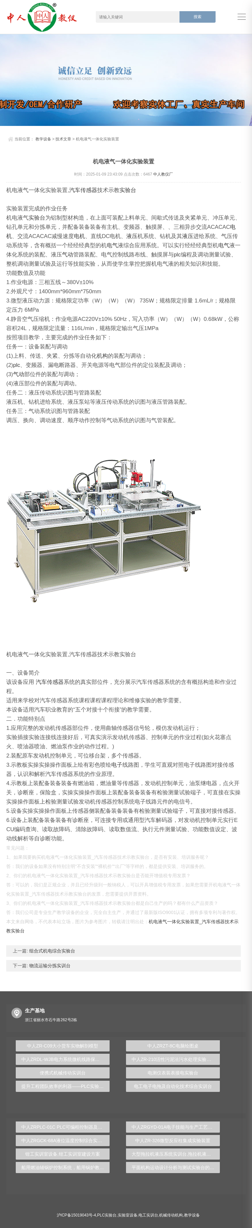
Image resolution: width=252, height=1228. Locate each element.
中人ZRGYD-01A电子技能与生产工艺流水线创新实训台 (176, 1127)
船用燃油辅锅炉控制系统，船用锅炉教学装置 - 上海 (65, 1167)
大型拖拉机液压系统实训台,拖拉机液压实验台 (176, 1154)
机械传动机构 (171, 1215)
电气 (112, 245)
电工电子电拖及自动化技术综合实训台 (173, 1086)
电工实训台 (148, 1215)
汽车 (74, 190)
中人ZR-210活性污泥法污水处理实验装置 (174, 1059)
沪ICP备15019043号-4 (76, 1215)
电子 (116, 765)
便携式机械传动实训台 (63, 1072)
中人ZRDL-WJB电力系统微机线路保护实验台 (65, 1059)
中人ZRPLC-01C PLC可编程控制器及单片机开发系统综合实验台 (65, 1127)
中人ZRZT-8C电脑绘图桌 (173, 1045)
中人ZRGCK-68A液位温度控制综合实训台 (64, 1140)
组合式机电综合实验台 (51, 950)
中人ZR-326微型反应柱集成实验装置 (172, 1140)
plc (177, 255)
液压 (131, 236)
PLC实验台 (106, 1215)
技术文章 (63, 139)
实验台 (127, 190)
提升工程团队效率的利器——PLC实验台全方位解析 (65, 1086)
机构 (102, 356)
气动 (67, 255)
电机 (79, 236)
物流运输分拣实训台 (49, 965)
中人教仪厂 (163, 174)
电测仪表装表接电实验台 (173, 1072)
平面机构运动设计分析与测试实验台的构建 (175, 1167)
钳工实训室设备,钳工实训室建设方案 (62, 1154)
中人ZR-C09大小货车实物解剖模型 (62, 1045)
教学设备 (43, 139)
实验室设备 (127, 1215)
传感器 (88, 190)
